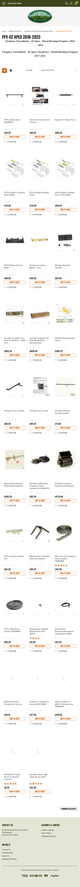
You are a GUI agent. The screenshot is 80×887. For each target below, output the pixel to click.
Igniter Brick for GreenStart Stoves (13, 702)
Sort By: (29, 70)
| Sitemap (55, 870)
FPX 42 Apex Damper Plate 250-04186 (65, 193)
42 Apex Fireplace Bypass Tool (38, 266)
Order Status (46, 833)
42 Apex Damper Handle (62, 266)
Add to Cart (15, 136)
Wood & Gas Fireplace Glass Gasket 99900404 (65, 558)
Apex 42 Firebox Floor (65, 119)
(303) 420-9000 (14, 3)
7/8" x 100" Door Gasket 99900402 (12, 630)
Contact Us (6, 850)
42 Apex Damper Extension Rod (62, 411)
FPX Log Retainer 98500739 (12, 120)
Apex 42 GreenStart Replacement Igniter (13, 484)
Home (4, 31)
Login (43, 830)
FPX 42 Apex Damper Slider (39, 193)
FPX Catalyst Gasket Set (14, 557)
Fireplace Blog (7, 853)
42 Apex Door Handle (14, 410)
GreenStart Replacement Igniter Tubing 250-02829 (64, 631)
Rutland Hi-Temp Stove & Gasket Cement (12, 776)
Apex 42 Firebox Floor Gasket (40, 120)
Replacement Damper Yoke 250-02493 (40, 557)
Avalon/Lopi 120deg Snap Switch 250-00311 (39, 631)
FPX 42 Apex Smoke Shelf (13, 266)
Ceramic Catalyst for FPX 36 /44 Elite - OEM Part (14, 340)
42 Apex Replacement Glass (65, 339)
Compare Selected (68, 809)
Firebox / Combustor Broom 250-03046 (39, 702)
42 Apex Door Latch (39, 410)
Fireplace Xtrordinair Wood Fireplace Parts (38, 31)
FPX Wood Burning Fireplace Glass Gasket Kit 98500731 (39, 485)
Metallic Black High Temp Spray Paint (39, 775)
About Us (5, 856)
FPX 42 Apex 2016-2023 (64, 31)
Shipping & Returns (48, 836)
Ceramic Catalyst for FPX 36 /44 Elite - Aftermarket (39, 340)
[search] (66, 3)
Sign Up (51, 830)
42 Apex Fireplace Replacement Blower (64, 484)
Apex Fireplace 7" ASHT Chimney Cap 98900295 (64, 704)
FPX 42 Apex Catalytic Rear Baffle (14, 193)
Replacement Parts (15, 31)
